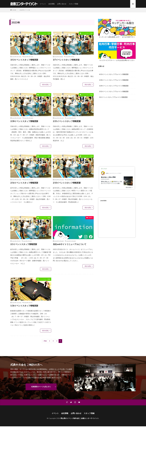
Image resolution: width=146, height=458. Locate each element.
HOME (14, 10)
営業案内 (90, 217)
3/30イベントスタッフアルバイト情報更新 (114, 80)
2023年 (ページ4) (25, 10)
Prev (45, 341)
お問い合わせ (61, 4)
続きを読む (45, 84)
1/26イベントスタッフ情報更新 (24, 305)
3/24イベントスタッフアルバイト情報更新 (114, 86)
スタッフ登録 (73, 4)
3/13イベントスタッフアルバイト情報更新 (114, 91)
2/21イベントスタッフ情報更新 (67, 121)
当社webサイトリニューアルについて (69, 244)
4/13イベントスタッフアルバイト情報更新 (114, 74)
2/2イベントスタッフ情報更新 (23, 244)
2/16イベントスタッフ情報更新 (24, 183)
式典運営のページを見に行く (41, 387)
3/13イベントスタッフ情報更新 (24, 59)
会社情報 (51, 4)
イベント (43, 4)
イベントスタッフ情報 (44, 33)
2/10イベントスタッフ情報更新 (67, 183)
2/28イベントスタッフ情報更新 (24, 121)
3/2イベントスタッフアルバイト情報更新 (113, 97)
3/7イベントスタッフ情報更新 (66, 59)
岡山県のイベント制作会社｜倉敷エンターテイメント (80, 418)
